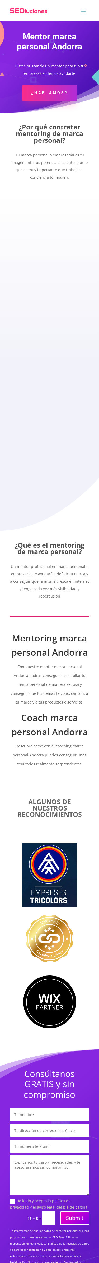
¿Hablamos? (49, 93)
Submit (74, 1218)
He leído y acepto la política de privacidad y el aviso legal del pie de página (48, 1204)
